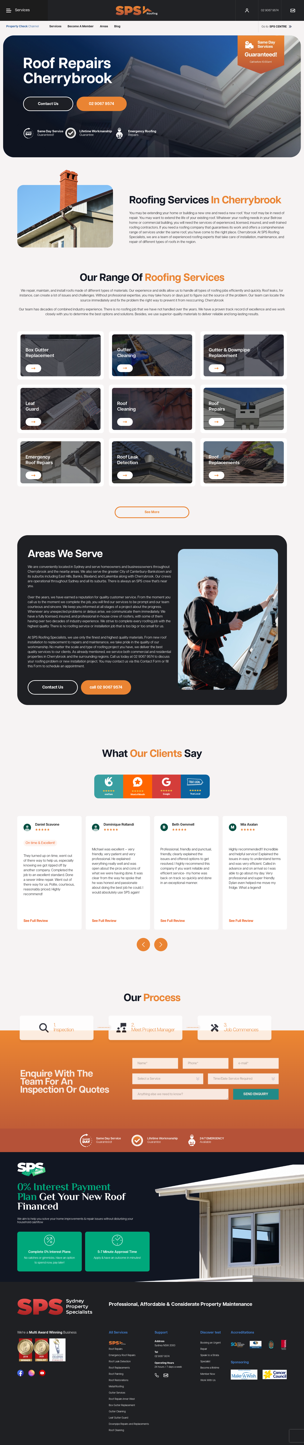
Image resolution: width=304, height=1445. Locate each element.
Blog (117, 26)
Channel (22, 26)
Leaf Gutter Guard (118, 1417)
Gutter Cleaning (117, 1411)
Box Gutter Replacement (122, 1405)
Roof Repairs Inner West (122, 1399)
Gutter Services (117, 1392)
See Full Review (36, 921)
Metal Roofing (116, 1386)
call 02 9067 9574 (106, 708)
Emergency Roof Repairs (122, 1355)
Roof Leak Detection (120, 1361)
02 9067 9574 (101, 104)
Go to (277, 26)
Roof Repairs (116, 1349)
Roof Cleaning (116, 1430)
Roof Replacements (119, 1367)
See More (152, 512)
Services (55, 26)
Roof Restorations (118, 1380)
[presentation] (143, 944)
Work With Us (208, 1380)
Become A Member (81, 26)
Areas (104, 26)
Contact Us (48, 104)
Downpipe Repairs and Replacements (129, 1424)
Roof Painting (116, 1374)
